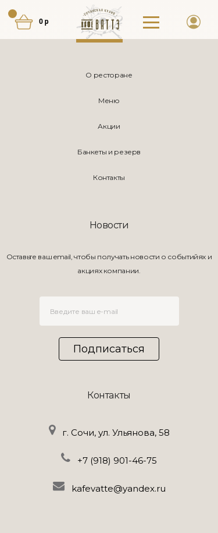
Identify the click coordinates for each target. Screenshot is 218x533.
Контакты (109, 177)
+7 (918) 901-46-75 (117, 460)
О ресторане (108, 74)
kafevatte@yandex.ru (119, 488)
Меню (109, 100)
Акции (109, 126)
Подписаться (109, 349)
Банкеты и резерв (109, 151)
